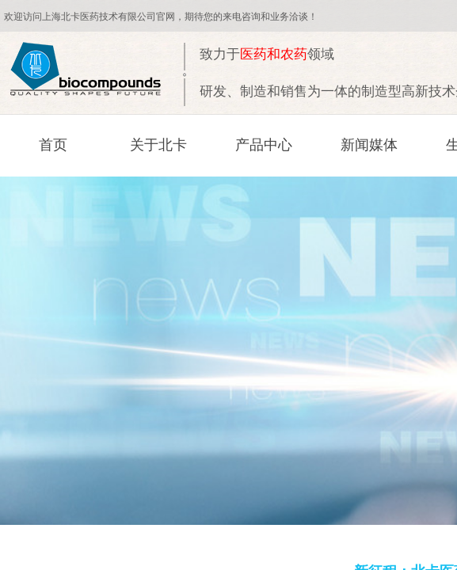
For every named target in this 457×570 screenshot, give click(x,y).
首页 (53, 145)
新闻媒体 (369, 145)
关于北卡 (158, 145)
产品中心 (263, 145)
